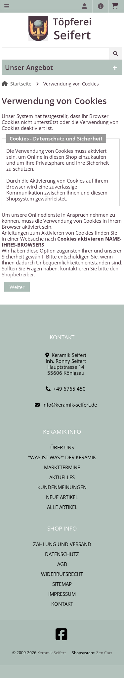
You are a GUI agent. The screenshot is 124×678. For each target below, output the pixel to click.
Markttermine (62, 467)
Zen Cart (104, 652)
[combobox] (62, 53)
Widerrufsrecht (62, 574)
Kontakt (62, 603)
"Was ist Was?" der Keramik (62, 457)
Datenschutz (62, 554)
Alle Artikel (62, 507)
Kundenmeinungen (62, 487)
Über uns (62, 447)
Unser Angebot (29, 67)
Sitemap (62, 584)
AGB (62, 564)
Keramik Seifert (51, 652)
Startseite (20, 84)
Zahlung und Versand (62, 544)
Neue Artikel (62, 497)
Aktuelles (62, 477)
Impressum (62, 594)
